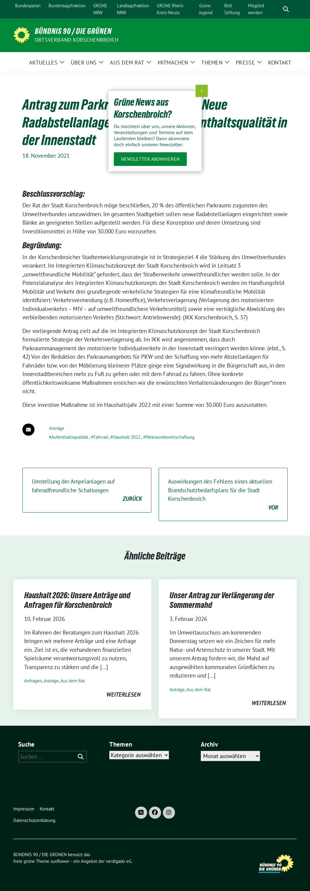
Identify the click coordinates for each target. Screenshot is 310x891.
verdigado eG (118, 861)
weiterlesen (123, 694)
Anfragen (33, 681)
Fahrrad (100, 437)
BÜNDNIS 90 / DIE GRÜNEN (73, 31)
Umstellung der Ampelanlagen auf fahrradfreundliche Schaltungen (87, 490)
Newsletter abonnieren (150, 159)
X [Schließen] (201, 90)
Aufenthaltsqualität (69, 437)
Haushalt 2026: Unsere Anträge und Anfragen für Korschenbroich (77, 600)
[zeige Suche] (286, 9)
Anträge (56, 428)
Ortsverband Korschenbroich (76, 39)
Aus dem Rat (73, 681)
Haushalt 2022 (126, 437)
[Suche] (277, 9)
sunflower (60, 861)
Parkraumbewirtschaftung (170, 437)
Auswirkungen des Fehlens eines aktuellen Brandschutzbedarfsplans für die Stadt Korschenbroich (223, 495)
